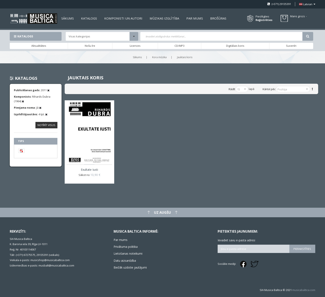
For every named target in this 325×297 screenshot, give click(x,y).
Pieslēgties (262, 16)
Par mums (120, 240)
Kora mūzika (159, 57)
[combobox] (221, 36)
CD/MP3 (179, 46)
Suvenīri (291, 46)
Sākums (137, 57)
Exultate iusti (89, 170)
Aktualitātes (38, 46)
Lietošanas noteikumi (128, 253)
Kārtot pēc (269, 89)
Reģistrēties (264, 20)
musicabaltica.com (303, 290)
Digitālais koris (235, 46)
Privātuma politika (126, 247)
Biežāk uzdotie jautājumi (130, 267)
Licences (135, 46)
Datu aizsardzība (125, 261)
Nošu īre (90, 46)
